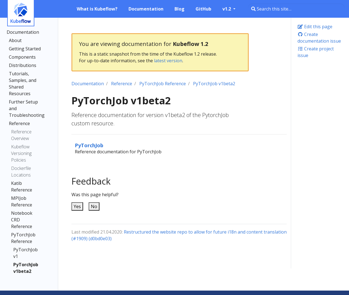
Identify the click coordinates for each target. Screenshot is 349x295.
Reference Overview (21, 135)
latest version (168, 61)
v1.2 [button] (227, 9)
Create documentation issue (319, 37)
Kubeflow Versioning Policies (21, 153)
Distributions (22, 65)
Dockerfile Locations (21, 171)
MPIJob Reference (21, 201)
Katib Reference (21, 186)
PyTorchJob (89, 145)
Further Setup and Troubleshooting (27, 108)
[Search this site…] (296, 9)
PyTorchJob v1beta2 (25, 268)
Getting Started (25, 49)
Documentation (23, 32)
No (94, 206)
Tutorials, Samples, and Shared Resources (22, 84)
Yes (77, 206)
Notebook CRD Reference (21, 219)
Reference (19, 123)
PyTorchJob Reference (23, 238)
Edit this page (314, 27)
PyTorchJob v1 (25, 253)
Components (22, 57)
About (15, 40)
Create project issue (315, 52)
